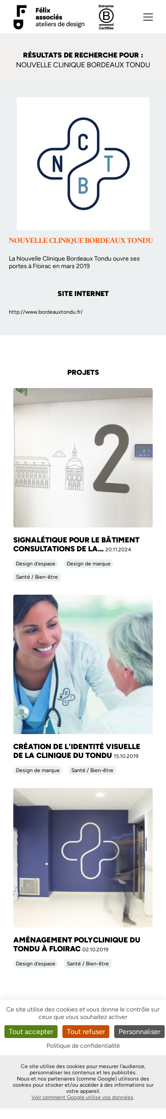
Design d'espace (35, 564)
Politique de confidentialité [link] (83, 1046)
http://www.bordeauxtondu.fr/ (46, 312)
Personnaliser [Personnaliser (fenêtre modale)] (139, 1031)
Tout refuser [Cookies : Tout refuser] (86, 1031)
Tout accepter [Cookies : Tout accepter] (31, 1031)
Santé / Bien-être (37, 577)
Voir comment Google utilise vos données (82, 1097)
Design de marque (89, 564)
